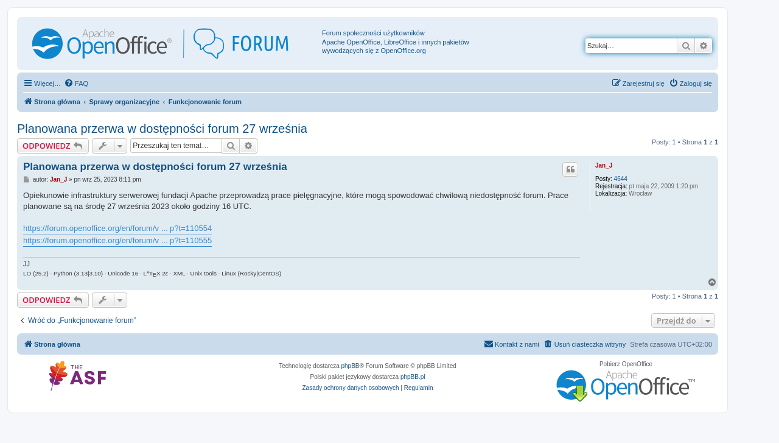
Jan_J (603, 165)
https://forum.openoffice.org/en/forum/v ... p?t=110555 (117, 240)
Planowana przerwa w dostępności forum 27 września (162, 128)
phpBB (350, 366)
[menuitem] (76, 83)
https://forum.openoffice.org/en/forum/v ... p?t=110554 (117, 228)
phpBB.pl (412, 377)
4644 (620, 178)
